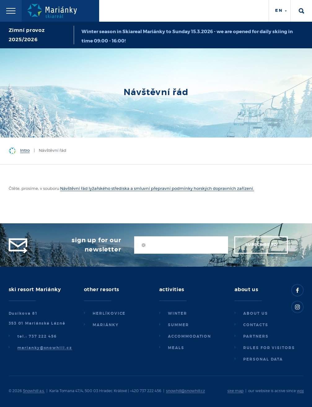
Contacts (255, 325)
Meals (176, 348)
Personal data (263, 359)
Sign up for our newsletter (96, 245)
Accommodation (189, 336)
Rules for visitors (269, 348)
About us (255, 313)
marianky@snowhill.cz (44, 348)
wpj (300, 391)
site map (235, 391)
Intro (25, 151)
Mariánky (105, 325)
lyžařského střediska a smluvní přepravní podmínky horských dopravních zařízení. (171, 189)
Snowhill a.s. (34, 391)
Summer (178, 325)
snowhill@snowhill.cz (185, 391)
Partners (255, 336)
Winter (177, 313)
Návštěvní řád (74, 189)
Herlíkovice (109, 313)
